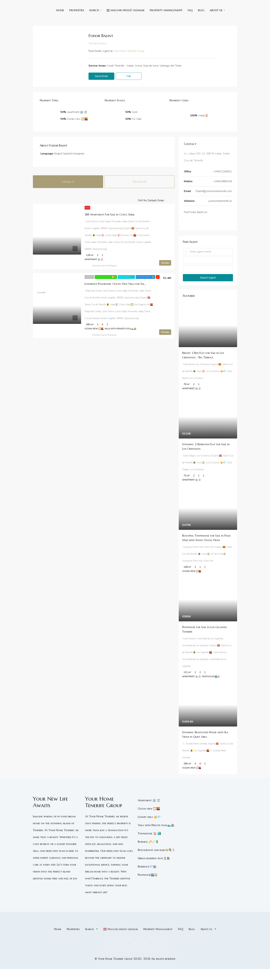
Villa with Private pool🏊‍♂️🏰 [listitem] (156, 825)
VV (158, 277)
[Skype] (195, 222)
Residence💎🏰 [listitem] (147, 866)
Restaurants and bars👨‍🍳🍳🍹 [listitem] (156, 850)
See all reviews (98, 43)
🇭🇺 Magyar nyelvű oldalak (125, 10)
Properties (76, 10)
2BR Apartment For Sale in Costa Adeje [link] (109, 214)
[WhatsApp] (204, 222)
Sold (87, 207)
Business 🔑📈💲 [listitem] (148, 841)
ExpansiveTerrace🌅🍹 (105, 277)
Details (165, 263)
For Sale (89, 277)
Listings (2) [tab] (68, 181)
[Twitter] (187, 222)
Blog (201, 10)
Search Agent (208, 277)
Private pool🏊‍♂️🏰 (126, 277)
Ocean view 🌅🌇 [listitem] (149, 808)
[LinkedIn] (190, 222)
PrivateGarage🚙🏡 (145, 277)
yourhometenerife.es (220, 201)
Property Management (166, 10)
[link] (57, 236)
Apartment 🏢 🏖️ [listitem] (149, 800)
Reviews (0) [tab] (139, 181)
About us (216, 10)
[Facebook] (184, 222)
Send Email (101, 76)
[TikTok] (198, 222)
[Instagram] (193, 222)
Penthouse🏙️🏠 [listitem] (148, 874)
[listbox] (161, 200)
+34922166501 (222, 171)
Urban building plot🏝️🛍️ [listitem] (154, 858)
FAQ (190, 10)
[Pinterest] (150, 943)
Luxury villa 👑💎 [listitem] (149, 817)
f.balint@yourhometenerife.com (214, 191)
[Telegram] (201, 222)
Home (60, 10)
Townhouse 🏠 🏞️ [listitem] (149, 833)
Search (94, 10)
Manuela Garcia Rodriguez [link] (104, 265)
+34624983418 (222, 181)
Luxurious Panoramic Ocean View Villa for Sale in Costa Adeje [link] (125, 283)
